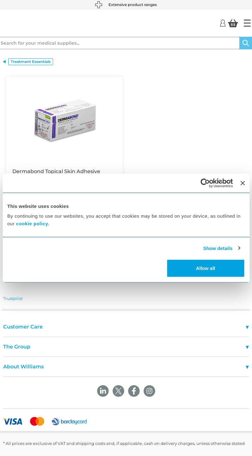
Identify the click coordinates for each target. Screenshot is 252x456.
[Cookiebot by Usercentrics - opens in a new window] (205, 183)
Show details (218, 248)
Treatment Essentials (31, 61)
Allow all (205, 268)
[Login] (222, 23)
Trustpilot (13, 298)
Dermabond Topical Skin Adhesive (56, 171)
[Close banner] (242, 183)
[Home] (247, 23)
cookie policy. (32, 223)
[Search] (245, 43)
